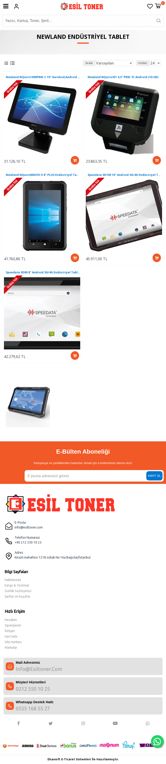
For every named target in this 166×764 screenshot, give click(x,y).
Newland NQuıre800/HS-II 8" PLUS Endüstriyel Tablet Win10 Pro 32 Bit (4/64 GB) (43, 175)
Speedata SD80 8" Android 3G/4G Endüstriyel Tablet (43, 272)
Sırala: (89, 62)
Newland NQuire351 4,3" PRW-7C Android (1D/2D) (123, 77)
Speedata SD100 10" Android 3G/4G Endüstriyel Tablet (125, 175)
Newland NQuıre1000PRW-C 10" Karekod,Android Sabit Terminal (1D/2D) (43, 77)
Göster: (143, 62)
